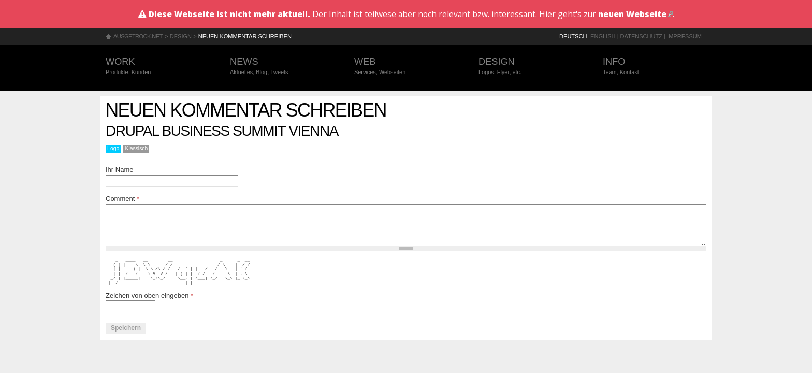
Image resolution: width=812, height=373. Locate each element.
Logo (113, 148)
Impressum (684, 36)
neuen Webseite (635, 14)
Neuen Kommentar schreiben (245, 36)
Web (406, 66)
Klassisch (136, 148)
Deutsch (573, 36)
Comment (122, 199)
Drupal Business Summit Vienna (222, 131)
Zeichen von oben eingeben (149, 295)
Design (181, 36)
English (603, 36)
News (282, 66)
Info (654, 66)
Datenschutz (641, 36)
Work (157, 66)
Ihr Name (119, 170)
